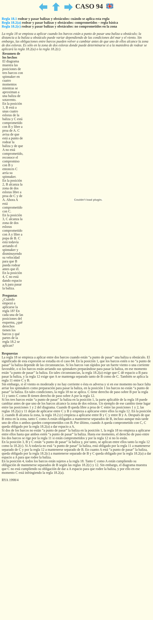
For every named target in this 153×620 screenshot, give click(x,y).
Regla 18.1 (9, 19)
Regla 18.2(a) (11, 22)
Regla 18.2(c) (11, 26)
